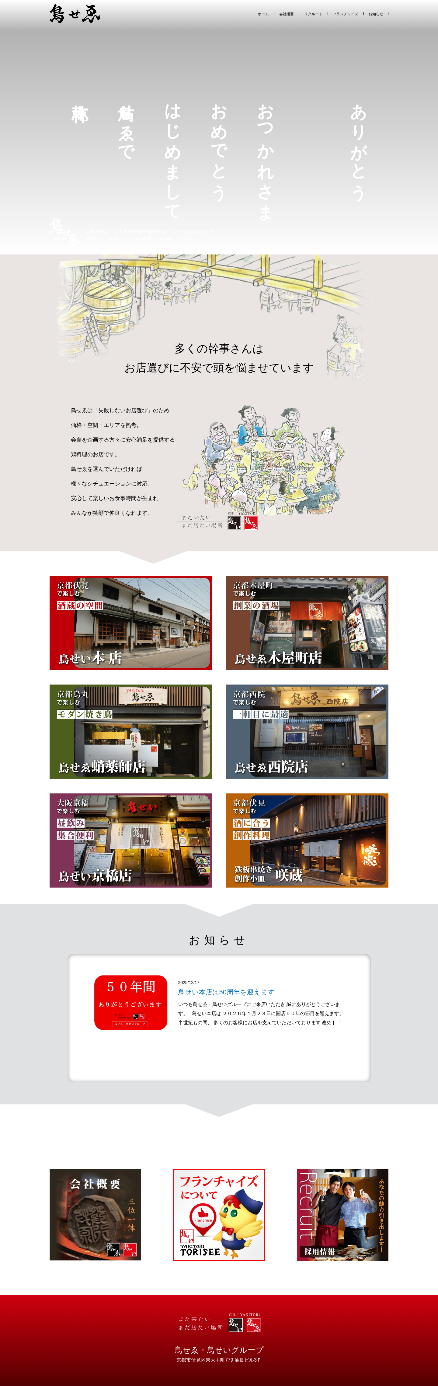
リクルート (313, 14)
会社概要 (286, 14)
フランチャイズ (345, 14)
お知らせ (376, 14)
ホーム (263, 14)
